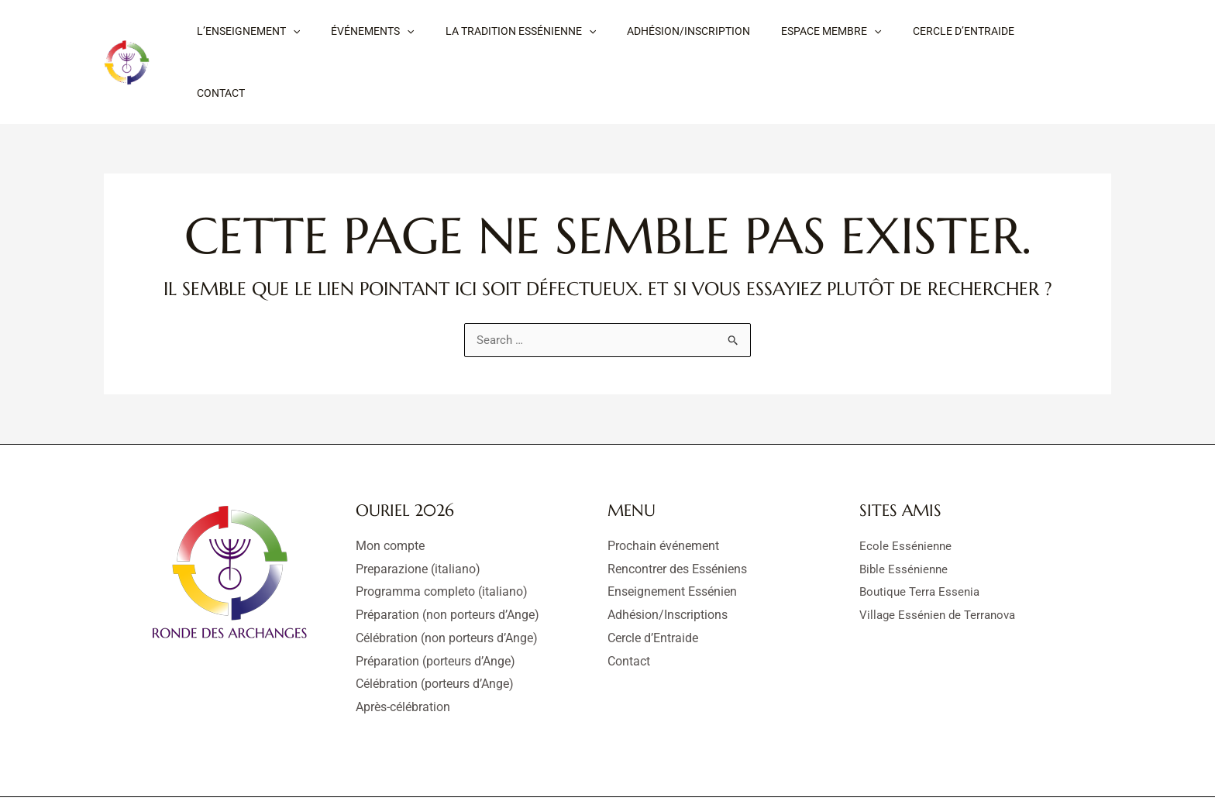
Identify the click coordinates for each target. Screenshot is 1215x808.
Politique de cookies (805, 776)
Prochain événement (663, 494)
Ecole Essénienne (906, 494)
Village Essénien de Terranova (941, 563)
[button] (288, 36)
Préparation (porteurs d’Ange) (435, 610)
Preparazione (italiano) (418, 518)
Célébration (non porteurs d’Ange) (447, 586)
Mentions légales (532, 776)
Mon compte (390, 494)
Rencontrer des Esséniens (677, 518)
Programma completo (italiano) (442, 541)
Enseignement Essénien (672, 541)
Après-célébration (403, 655)
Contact (629, 610)
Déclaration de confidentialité (665, 776)
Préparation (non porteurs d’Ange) (447, 563)
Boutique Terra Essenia (922, 541)
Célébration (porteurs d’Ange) (435, 633)
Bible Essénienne (905, 518)
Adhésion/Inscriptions (668, 563)
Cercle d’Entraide (653, 586)
